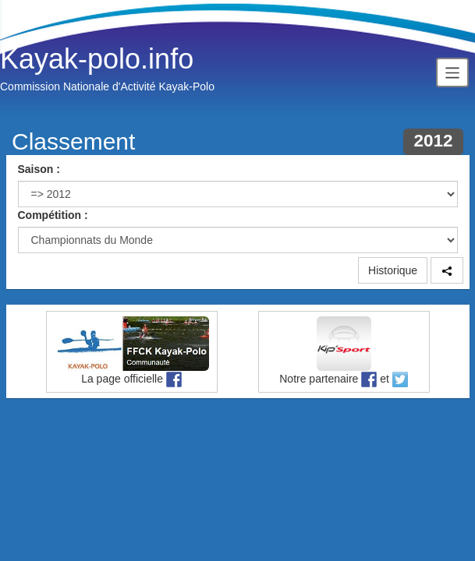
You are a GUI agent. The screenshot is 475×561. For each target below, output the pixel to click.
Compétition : (53, 215)
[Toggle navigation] (452, 72)
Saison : (39, 169)
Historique (392, 270)
